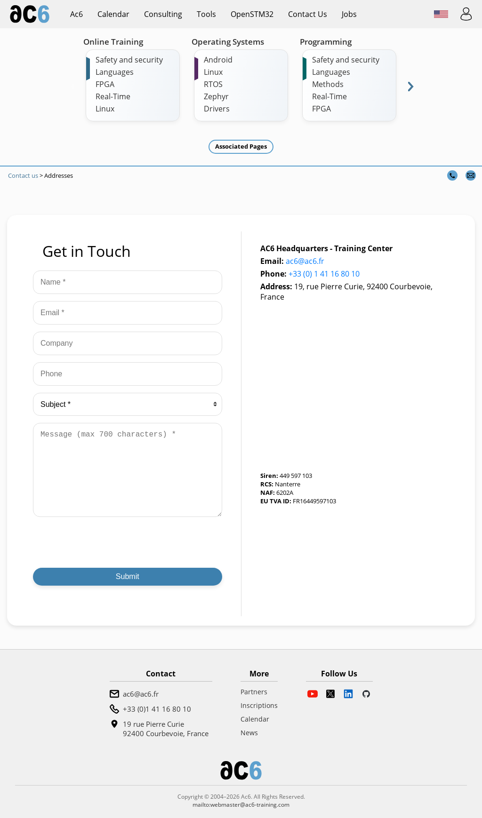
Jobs (349, 14)
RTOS (213, 84)
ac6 (76, 14)
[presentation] (104, 542)
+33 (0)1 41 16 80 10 (157, 709)
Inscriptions (259, 705)
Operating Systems (228, 41)
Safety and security (129, 60)
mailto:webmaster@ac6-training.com (241, 805)
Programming (326, 41)
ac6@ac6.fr (305, 261)
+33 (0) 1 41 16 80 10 (324, 274)
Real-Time (113, 96)
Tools (206, 14)
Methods (328, 84)
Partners (254, 691)
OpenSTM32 (252, 14)
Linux (105, 108)
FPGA (105, 84)
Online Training (113, 41)
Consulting (163, 14)
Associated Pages (241, 146)
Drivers (217, 108)
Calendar (113, 14)
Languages (115, 72)
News (249, 732)
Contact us (307, 14)
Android (218, 60)
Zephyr (216, 96)
